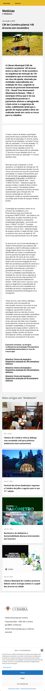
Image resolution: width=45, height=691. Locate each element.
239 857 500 (9, 629)
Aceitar (22, 672)
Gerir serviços (7, 667)
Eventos (18, 3)
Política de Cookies (13, 688)
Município (6, 3)
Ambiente (8, 14)
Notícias (8, 11)
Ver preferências (22, 684)
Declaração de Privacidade (28, 688)
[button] (42, 650)
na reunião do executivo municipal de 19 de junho (20, 177)
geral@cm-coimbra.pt (13, 625)
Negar (22, 678)
